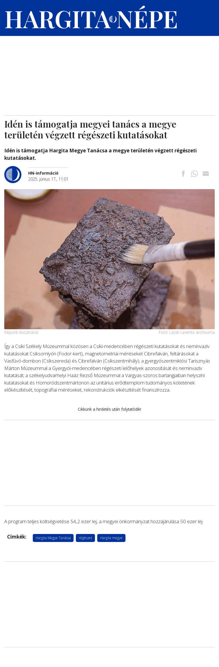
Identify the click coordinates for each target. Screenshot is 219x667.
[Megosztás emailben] (205, 174)
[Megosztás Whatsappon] (194, 174)
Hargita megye (111, 537)
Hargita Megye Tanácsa (53, 537)
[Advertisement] (109, 72)
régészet (85, 537)
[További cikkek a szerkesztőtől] (16, 169)
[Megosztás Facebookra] (183, 174)
